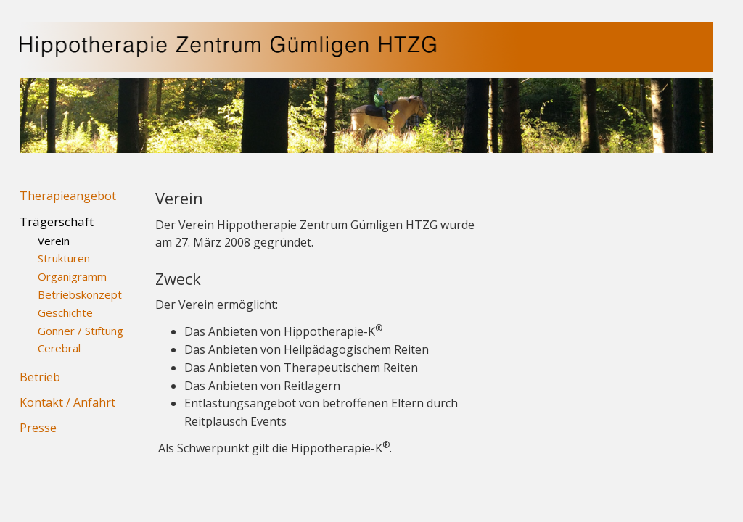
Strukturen (64, 258)
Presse (38, 428)
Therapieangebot (68, 196)
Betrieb (40, 377)
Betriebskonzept (80, 294)
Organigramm (72, 276)
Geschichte (65, 312)
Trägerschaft (57, 221)
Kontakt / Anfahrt (67, 402)
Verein (54, 240)
